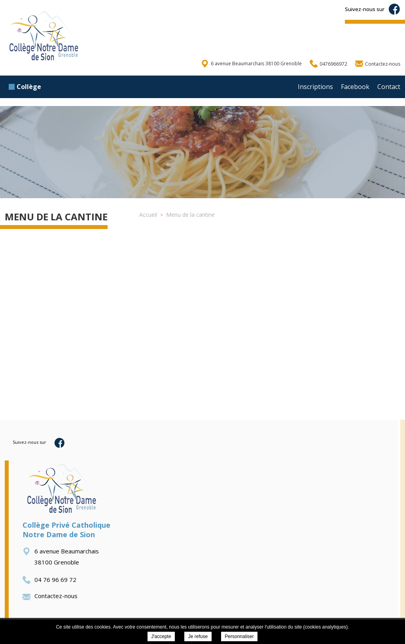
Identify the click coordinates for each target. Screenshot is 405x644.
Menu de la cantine (56, 216)
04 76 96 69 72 (49, 579)
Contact (388, 86)
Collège (25, 86)
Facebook (355, 86)
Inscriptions (315, 86)
